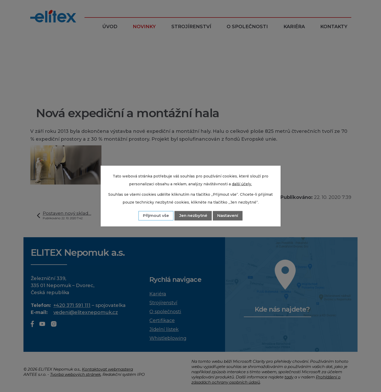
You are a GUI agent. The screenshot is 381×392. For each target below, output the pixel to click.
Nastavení (227, 215)
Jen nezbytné (193, 215)
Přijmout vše (156, 215)
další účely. (242, 184)
